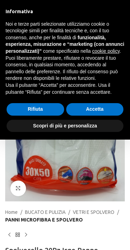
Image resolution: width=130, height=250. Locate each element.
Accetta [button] (95, 109)
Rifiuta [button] (35, 109)
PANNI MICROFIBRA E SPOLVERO (44, 220)
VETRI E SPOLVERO (93, 212)
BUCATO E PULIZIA (45, 212)
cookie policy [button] (106, 51)
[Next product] (26, 235)
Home (11, 212)
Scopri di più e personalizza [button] (65, 125)
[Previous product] (9, 235)
